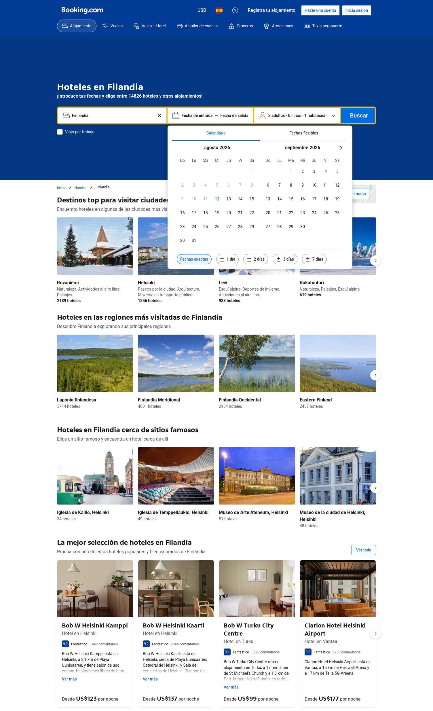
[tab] (216, 133)
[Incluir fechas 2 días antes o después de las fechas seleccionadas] (255, 259)
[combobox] (113, 115)
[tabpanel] (260, 205)
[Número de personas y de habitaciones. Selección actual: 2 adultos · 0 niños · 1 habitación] (297, 115)
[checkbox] (252, 171)
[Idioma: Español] (219, 10)
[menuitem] (76, 26)
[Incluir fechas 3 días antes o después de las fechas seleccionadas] (285, 259)
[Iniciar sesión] (356, 10)
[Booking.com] (82, 10)
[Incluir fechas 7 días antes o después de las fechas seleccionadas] (314, 259)
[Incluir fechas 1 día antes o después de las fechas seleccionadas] (227, 259)
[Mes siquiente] (341, 148)
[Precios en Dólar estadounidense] (202, 10)
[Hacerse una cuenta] (320, 10)
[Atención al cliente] (235, 10)
